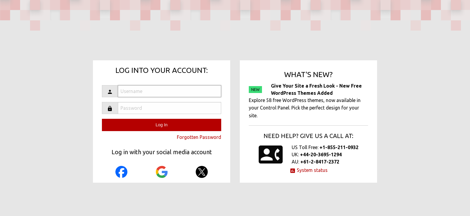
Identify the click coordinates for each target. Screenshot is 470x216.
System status (309, 170)
